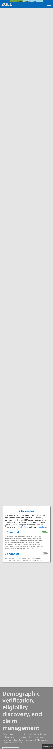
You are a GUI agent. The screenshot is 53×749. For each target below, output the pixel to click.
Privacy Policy (41, 527)
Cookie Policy (23, 527)
